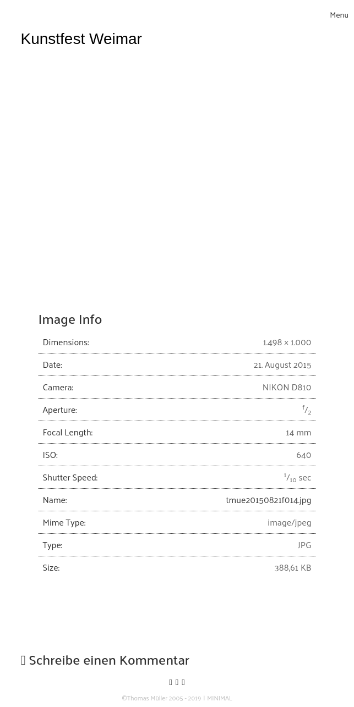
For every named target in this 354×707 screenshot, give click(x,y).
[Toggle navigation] (339, 14)
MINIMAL (219, 698)
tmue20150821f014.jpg (268, 499)
